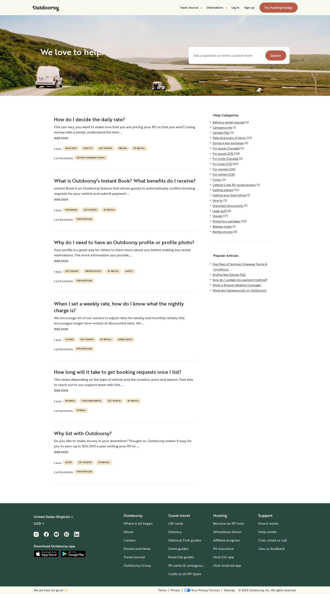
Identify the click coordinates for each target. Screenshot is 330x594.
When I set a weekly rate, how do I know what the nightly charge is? (119, 307)
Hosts (68, 462)
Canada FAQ (221, 132)
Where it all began (138, 523)
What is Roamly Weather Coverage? (237, 285)
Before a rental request (228, 122)
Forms (217, 179)
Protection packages (226, 221)
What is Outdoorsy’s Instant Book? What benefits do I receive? (125, 180)
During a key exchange (228, 143)
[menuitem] (191, 7)
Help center (267, 531)
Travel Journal (191, 7)
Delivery (174, 531)
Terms (162, 590)
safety (129, 271)
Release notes (222, 226)
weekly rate (125, 339)
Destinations (216, 7)
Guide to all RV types (184, 573)
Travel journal (134, 557)
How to (87, 148)
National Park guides (184, 540)
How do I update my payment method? (240, 280)
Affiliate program (226, 540)
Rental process (223, 231)
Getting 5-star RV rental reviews (234, 185)
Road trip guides (181, 557)
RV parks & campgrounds (188, 565)
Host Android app (227, 565)
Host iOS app (223, 557)
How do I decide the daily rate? (89, 119)
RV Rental (139, 148)
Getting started (223, 190)
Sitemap (229, 590)
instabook (71, 210)
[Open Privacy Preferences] (202, 590)
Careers (130, 540)
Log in (235, 7)
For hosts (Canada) (225, 158)
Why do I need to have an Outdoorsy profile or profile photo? (124, 242)
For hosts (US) (84, 219)
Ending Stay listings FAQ (229, 274)
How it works (268, 523)
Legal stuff (220, 211)
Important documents (228, 205)
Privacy (175, 590)
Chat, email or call (272, 540)
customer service (91, 401)
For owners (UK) (224, 169)
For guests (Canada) (226, 148)
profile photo (93, 271)
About (128, 531)
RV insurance (223, 548)
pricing (123, 148)
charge (69, 339)
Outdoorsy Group (137, 565)
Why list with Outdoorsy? (83, 433)
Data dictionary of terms (229, 138)
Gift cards (175, 523)
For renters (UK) (224, 174)
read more (61, 137)
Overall (81, 410)
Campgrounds (222, 127)
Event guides (178, 548)
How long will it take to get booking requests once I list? (117, 371)
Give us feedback (271, 548)
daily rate (71, 148)
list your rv (105, 148)
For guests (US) (223, 153)
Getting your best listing (91, 158)
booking (70, 401)
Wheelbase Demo (227, 531)
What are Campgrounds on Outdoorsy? (240, 290)
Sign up (249, 7)
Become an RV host (228, 523)
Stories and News (137, 548)
